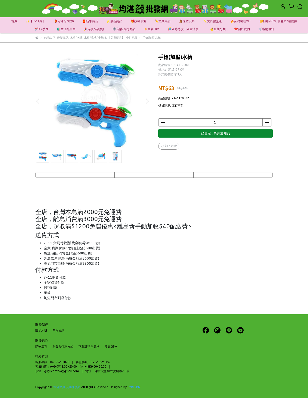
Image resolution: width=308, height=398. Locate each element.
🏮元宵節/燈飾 (64, 21)
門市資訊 (58, 331)
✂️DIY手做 (41, 29)
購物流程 (41, 346)
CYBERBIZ (134, 387)
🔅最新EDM (151, 29)
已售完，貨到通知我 (215, 133)
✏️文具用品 (162, 21)
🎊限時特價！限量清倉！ (184, 29)
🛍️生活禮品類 (66, 29)
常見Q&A (111, 346)
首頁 (14, 21)
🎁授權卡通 (138, 21)
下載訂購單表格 (88, 346)
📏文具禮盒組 (212, 21)
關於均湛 (41, 331)
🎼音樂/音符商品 (124, 29)
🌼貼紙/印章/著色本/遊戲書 (278, 21)
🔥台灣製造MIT (240, 21)
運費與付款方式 (62, 346)
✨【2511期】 (35, 21)
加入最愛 (169, 146)
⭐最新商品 (114, 21)
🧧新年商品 (90, 21)
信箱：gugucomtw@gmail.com (57, 371)
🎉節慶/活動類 (94, 29)
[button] (147, 101)
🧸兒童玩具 (187, 21)
